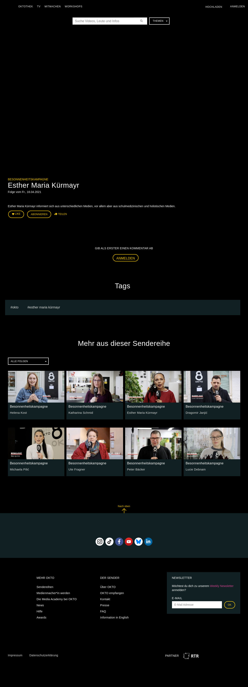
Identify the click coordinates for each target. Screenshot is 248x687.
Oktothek (26, 6)
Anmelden (125, 257)
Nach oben (124, 508)
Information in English (114, 616)
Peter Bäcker (135, 468)
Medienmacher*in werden (53, 592)
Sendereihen (45, 586)
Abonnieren (39, 213)
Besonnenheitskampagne (28, 179)
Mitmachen (54, 6)
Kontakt (105, 598)
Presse (104, 604)
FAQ (103, 610)
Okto (15, 306)
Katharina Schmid (80, 412)
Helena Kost (18, 412)
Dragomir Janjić (196, 412)
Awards (41, 616)
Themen (160, 21)
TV (40, 6)
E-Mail (177, 597)
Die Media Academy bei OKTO (57, 598)
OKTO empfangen (112, 592)
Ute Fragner (76, 468)
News (40, 604)
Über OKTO (108, 586)
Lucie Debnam (195, 468)
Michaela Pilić (19, 468)
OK (229, 604)
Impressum (15, 654)
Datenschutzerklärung (43, 654)
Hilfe (40, 610)
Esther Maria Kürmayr (44, 306)
